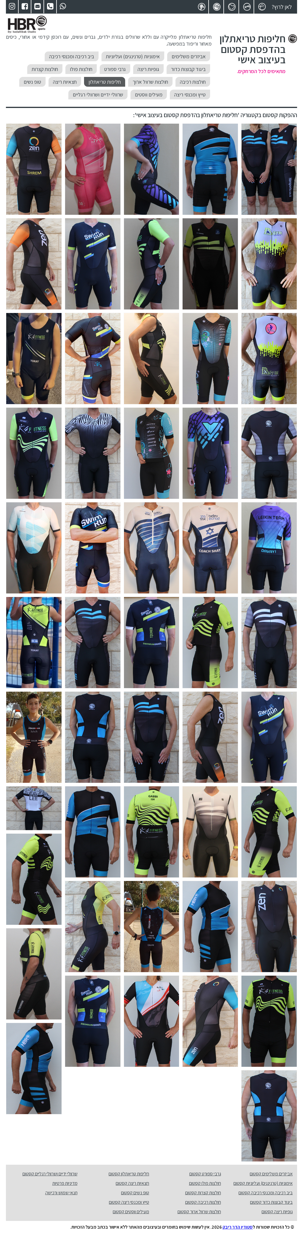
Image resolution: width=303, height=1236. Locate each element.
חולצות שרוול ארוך (150, 81)
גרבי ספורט (115, 69)
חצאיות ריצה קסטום (132, 1183)
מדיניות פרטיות (65, 1183)
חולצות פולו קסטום (205, 1183)
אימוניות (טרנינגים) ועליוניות (133, 56)
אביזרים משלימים (189, 56)
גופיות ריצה (148, 69)
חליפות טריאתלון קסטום (129, 1174)
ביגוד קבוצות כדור (188, 69)
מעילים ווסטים (148, 94)
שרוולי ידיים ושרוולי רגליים (98, 94)
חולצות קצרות (45, 69)
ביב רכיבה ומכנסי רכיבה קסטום (265, 1193)
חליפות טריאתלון (104, 81)
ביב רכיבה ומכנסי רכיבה (71, 56)
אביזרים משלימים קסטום (271, 1174)
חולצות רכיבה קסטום (203, 1202)
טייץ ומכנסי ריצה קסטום (129, 1202)
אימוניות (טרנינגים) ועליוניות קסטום (263, 1183)
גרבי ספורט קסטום (205, 1174)
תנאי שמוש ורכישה (61, 1193)
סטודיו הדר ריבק (238, 1227)
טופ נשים (32, 81)
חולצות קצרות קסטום (203, 1193)
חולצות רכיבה (193, 81)
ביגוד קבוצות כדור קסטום (271, 1202)
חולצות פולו (81, 69)
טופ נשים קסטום (135, 1193)
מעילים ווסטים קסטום (131, 1211)
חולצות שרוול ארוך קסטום (199, 1211)
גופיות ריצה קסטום (277, 1211)
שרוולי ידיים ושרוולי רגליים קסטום (50, 1174)
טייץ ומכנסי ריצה (190, 94)
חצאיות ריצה (65, 81)
